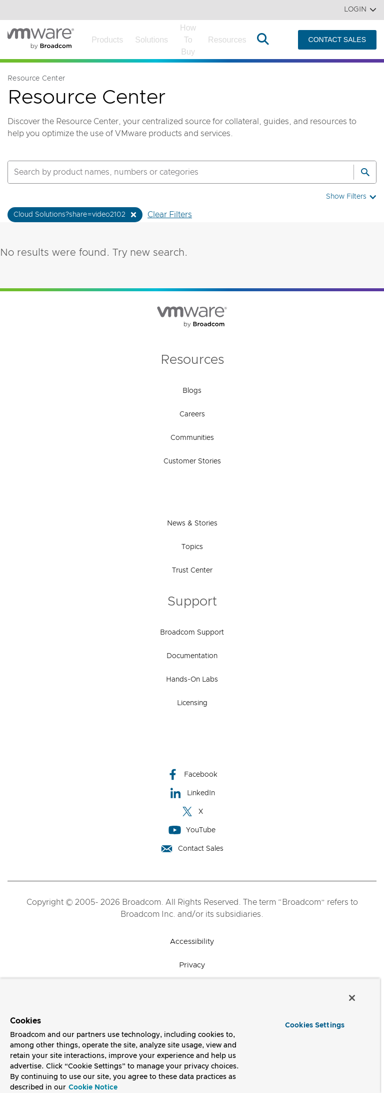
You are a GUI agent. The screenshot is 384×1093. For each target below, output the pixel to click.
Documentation (192, 656)
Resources (227, 40)
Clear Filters (170, 215)
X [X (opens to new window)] (192, 811)
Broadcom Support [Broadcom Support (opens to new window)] (192, 632)
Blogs (192, 390)
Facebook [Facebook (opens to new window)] (192, 774)
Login (360, 10)
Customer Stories (192, 461)
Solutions (151, 40)
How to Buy (188, 40)
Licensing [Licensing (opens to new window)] (192, 703)
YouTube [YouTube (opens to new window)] (192, 830)
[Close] (352, 998)
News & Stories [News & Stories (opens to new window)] (192, 523)
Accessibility (192, 941)
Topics (192, 547)
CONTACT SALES (337, 40)
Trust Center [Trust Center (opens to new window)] (192, 570)
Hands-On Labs (192, 679)
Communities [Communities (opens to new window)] (192, 437)
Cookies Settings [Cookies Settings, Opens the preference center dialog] (314, 1025)
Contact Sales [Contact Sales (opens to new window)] (192, 848)
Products (107, 40)
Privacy (192, 965)
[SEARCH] (170, 172)
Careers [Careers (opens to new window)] (192, 414)
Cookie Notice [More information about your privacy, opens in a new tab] (93, 1087)
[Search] (365, 172)
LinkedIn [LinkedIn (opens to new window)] (192, 793)
